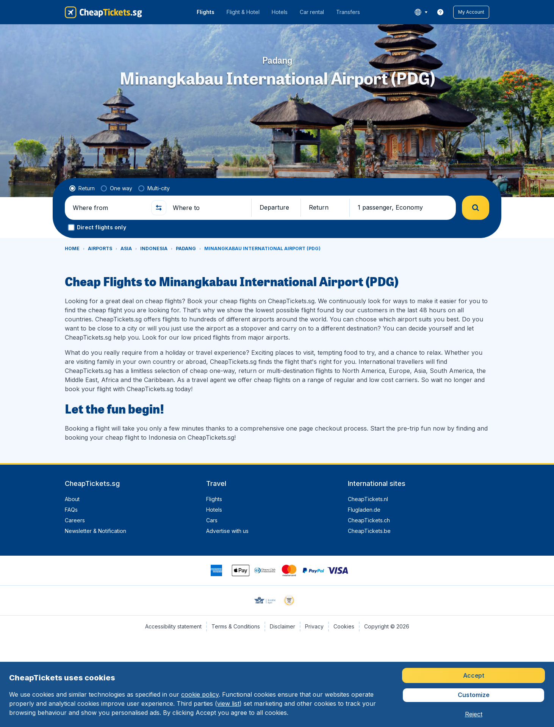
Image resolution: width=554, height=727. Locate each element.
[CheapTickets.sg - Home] (103, 12)
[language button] (420, 12)
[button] (471, 12)
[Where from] (109, 208)
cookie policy (200, 694)
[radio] (82, 188)
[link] (440, 12)
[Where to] (209, 208)
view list (228, 703)
